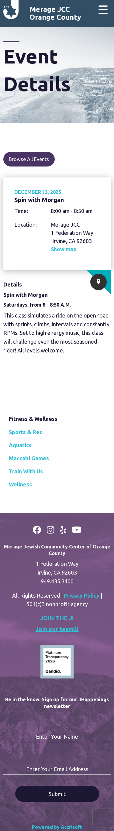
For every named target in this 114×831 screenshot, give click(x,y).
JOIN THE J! (57, 618)
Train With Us (26, 471)
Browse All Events (29, 159)
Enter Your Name (57, 736)
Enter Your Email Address (57, 769)
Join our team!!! (57, 629)
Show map (64, 249)
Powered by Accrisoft (57, 827)
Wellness (20, 484)
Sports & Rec (25, 432)
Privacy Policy (81, 595)
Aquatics (20, 445)
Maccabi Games (29, 458)
